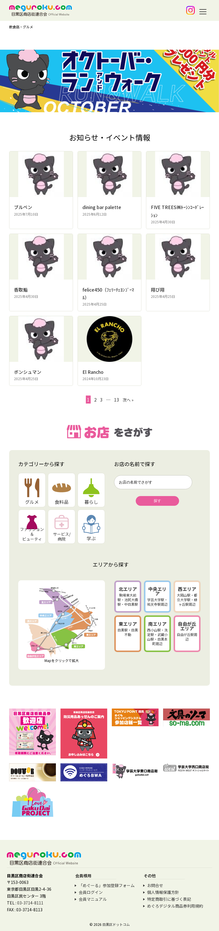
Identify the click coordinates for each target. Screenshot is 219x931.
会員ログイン (91, 892)
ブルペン (23, 207)
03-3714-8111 (30, 902)
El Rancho (93, 371)
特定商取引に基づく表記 (169, 899)
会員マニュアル (93, 899)
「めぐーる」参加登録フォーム (107, 885)
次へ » (128, 399)
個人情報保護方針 (163, 892)
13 (116, 399)
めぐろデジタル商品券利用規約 (175, 905)
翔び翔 (158, 289)
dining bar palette (101, 207)
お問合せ (155, 885)
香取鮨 (21, 289)
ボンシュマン (27, 371)
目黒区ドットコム (116, 924)
